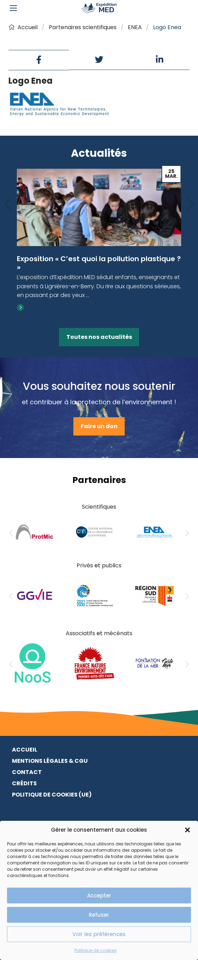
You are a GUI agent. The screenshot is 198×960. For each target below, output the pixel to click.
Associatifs (80, 633)
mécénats (118, 633)
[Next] (190, 205)
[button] (187, 829)
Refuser (99, 915)
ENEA (135, 27)
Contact (27, 772)
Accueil (23, 27)
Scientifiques (99, 507)
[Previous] (7, 205)
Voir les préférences (99, 934)
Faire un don (99, 426)
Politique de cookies (95, 950)
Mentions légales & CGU (50, 761)
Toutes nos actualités (99, 337)
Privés (85, 565)
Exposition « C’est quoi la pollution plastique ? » (99, 263)
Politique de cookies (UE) (52, 795)
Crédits (24, 783)
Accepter (99, 895)
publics (111, 565)
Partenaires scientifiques (83, 27)
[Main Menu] (13, 8)
